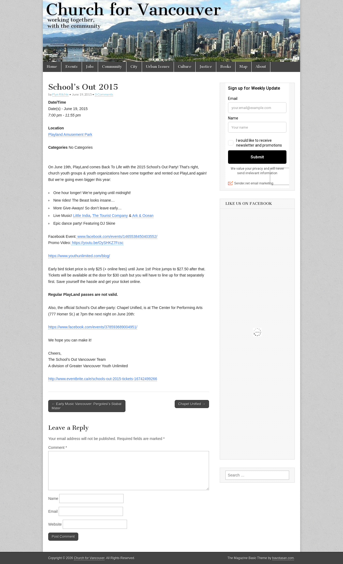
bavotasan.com (283, 558)
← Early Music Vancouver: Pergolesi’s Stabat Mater (86, 406)
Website (55, 524)
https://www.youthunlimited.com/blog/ (79, 256)
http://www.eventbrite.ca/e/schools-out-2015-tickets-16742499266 (102, 379)
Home (52, 66)
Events (71, 66)
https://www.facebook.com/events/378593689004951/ (92, 327)
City (134, 66)
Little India (81, 215)
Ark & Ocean (142, 215)
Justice (206, 66)
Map (243, 66)
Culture (184, 66)
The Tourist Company (110, 215)
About (261, 66)
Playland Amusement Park (70, 134)
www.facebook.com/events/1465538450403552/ (116, 236)
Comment (57, 447)
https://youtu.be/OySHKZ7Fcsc (97, 243)
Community (112, 66)
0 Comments (104, 94)
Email (53, 511)
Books (225, 66)
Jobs (90, 66)
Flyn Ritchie (60, 94)
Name (53, 498)
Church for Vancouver (89, 558)
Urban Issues (158, 66)
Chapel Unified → (192, 404)
